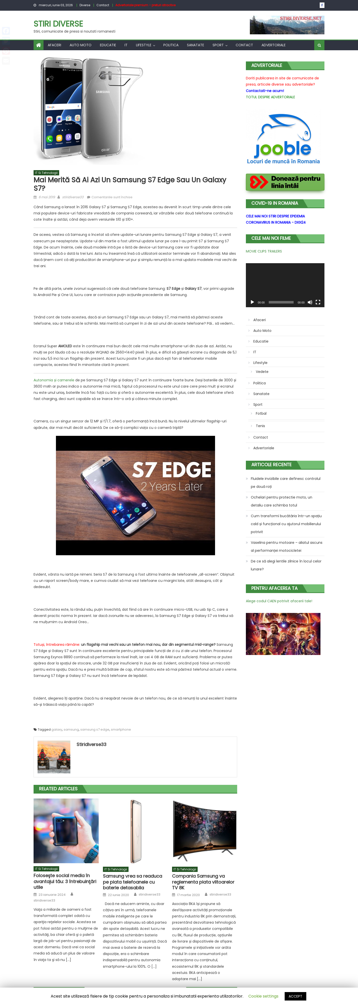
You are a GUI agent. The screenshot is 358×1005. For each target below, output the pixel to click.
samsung (71, 729)
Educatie (108, 45)
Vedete (262, 371)
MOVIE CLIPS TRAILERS (264, 251)
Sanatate (195, 45)
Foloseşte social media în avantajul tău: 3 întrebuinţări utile (65, 881)
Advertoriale (274, 45)
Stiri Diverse (58, 23)
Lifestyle (143, 45)
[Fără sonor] (310, 302)
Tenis (260, 425)
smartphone (121, 729)
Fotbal (261, 413)
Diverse (85, 5)
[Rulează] (252, 302)
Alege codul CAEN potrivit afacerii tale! (279, 601)
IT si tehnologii (46, 173)
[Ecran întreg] (317, 302)
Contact (102, 5)
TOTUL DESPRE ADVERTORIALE (270, 97)
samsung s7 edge (94, 729)
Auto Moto (80, 45)
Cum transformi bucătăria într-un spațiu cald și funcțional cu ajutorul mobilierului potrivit (286, 523)
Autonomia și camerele (54, 380)
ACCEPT (295, 996)
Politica (171, 45)
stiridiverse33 (73, 197)
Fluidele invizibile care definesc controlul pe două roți (285, 482)
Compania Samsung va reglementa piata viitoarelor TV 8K (203, 882)
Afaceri (54, 45)
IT (126, 45)
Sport (218, 45)
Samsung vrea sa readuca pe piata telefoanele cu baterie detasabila (132, 882)
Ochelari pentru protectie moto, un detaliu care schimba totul (281, 501)
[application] (285, 285)
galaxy (56, 729)
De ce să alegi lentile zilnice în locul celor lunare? (286, 565)
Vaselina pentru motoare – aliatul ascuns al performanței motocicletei (286, 546)
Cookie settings (263, 996)
